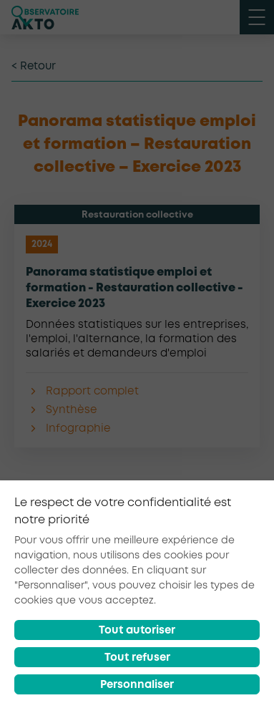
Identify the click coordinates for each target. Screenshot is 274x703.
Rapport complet (92, 392)
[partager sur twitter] (177, 558)
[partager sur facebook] (143, 558)
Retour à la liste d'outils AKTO (137, 514)
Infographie (78, 429)
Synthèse (71, 410)
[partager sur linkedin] (212, 558)
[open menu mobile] (257, 17)
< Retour (33, 67)
